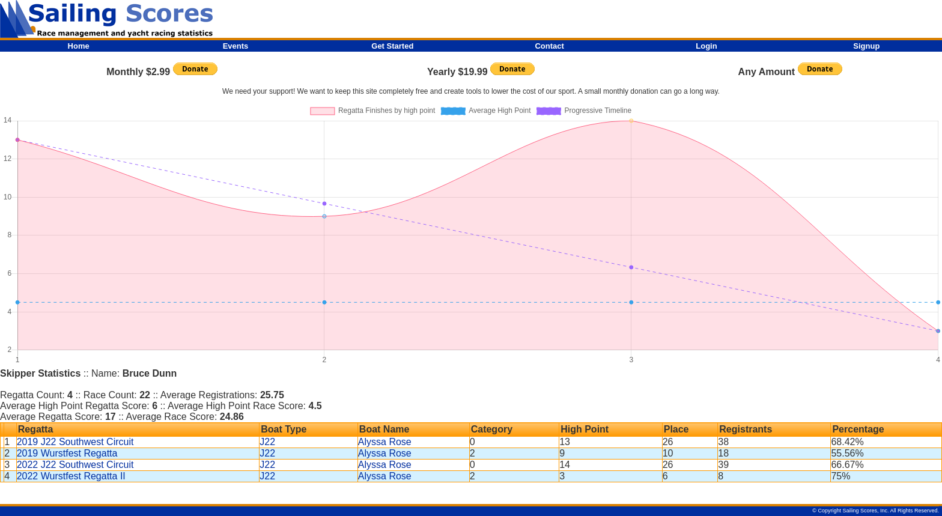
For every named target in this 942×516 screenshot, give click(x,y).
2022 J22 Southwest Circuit (75, 465)
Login (706, 45)
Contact (549, 45)
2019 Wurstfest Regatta (67, 453)
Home (79, 45)
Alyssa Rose (385, 442)
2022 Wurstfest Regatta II (71, 476)
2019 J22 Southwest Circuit (75, 442)
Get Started (392, 45)
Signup (866, 45)
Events (236, 45)
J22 (267, 442)
